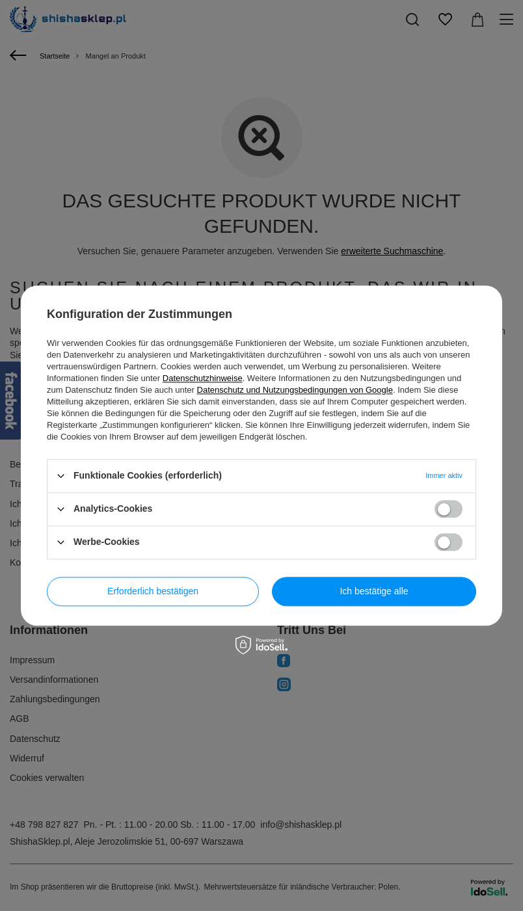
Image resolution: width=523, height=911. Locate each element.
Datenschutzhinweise (203, 378)
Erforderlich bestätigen (152, 591)
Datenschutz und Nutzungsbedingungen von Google (295, 390)
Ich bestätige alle (374, 591)
